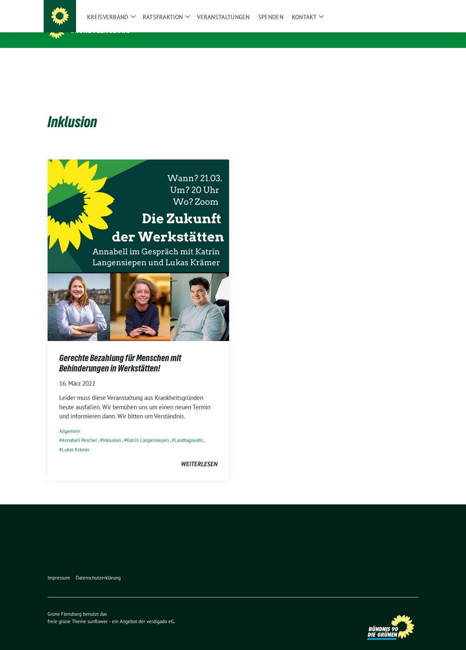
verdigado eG (160, 611)
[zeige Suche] (407, 6)
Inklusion (112, 430)
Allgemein (69, 421)
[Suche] (398, 6)
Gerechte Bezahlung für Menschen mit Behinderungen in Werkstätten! (120, 353)
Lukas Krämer (76, 439)
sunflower (97, 611)
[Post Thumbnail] (138, 239)
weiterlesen (199, 454)
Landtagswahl (188, 430)
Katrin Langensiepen (148, 430)
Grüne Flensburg (101, 30)
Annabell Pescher (79, 430)
